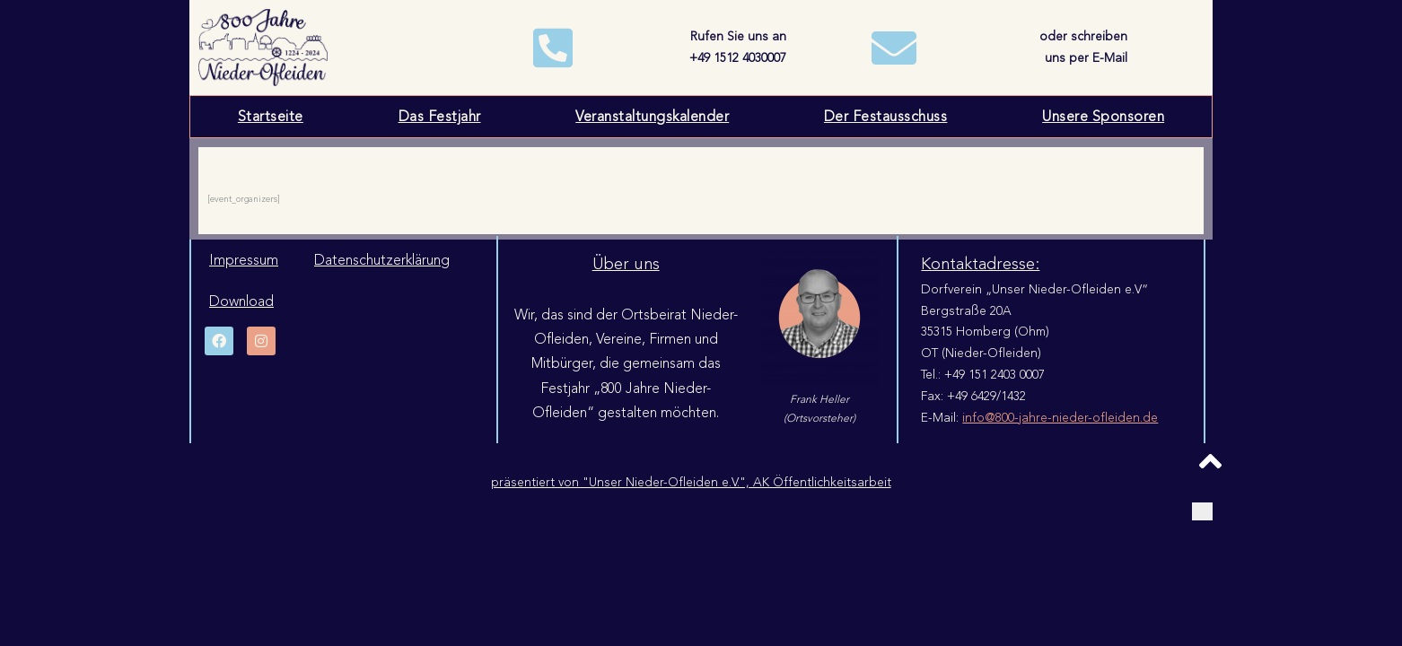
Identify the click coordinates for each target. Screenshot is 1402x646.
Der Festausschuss (886, 116)
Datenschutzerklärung (382, 260)
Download (241, 301)
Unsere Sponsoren (1103, 116)
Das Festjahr (440, 116)
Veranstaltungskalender (652, 116)
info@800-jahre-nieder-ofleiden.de (1060, 417)
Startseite (270, 116)
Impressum (243, 260)
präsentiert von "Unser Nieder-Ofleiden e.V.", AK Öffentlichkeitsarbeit (691, 482)
